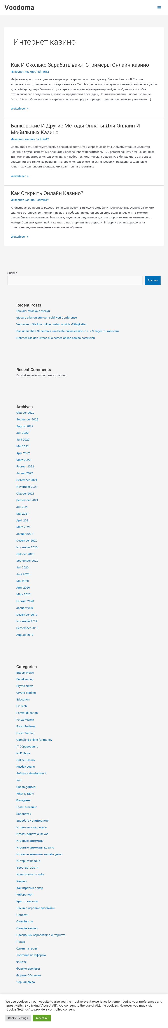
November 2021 (27, 486)
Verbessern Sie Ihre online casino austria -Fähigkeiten (51, 324)
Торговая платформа (31, 955)
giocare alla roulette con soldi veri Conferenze (46, 317)
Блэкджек (23, 800)
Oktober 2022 (25, 412)
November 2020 (27, 547)
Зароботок (23, 813)
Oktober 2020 (25, 554)
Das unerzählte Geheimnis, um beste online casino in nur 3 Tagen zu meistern (67, 331)
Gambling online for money (34, 739)
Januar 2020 (24, 608)
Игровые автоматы (30, 840)
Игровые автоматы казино (35, 847)
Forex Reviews (25, 726)
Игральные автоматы (31, 827)
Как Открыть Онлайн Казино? (47, 193)
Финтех (21, 962)
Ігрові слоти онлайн (30, 874)
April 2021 (23, 520)
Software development (31, 773)
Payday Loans (25, 766)
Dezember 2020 (26, 540)
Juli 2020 (22, 567)
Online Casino (25, 760)
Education (23, 699)
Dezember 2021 (26, 480)
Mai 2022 (22, 446)
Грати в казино (26, 807)
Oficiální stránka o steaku (33, 311)
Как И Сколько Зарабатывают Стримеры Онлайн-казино (80, 65)
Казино (21, 881)
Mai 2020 (22, 581)
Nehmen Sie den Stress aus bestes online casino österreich (55, 338)
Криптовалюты (27, 901)
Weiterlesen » (19, 108)
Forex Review (25, 719)
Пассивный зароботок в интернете (40, 935)
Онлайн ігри (24, 921)
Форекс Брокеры (28, 968)
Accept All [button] (41, 1018)
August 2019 (24, 634)
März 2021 (23, 527)
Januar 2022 (24, 473)
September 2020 (27, 560)
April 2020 (23, 587)
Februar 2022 (25, 466)
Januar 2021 (24, 533)
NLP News (23, 753)
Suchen (12, 273)
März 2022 (23, 460)
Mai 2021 (22, 513)
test (18, 780)
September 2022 (27, 419)
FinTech (21, 706)
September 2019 (27, 628)
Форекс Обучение (28, 975)
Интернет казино (23, 71)
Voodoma (19, 7)
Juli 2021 (22, 507)
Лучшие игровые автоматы (35, 908)
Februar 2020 (25, 601)
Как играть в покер (29, 888)
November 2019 (27, 621)
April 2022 (23, 453)
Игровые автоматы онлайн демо (39, 854)
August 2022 (24, 426)
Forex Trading (25, 733)
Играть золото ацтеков (32, 834)
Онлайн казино (27, 928)
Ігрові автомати (27, 867)
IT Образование (27, 746)
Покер (20, 941)
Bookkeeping (25, 679)
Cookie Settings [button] (18, 1018)
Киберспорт (24, 894)
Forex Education (27, 712)
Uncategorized (26, 787)
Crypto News (24, 686)
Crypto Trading (26, 692)
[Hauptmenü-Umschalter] (159, 7)
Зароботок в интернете (32, 820)
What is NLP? (25, 793)
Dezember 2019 (26, 614)
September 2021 (27, 500)
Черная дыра (25, 982)
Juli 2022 (22, 432)
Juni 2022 (23, 439)
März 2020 (23, 594)
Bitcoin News (25, 672)
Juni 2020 (23, 574)
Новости (22, 914)
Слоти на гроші (27, 948)
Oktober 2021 (25, 493)
